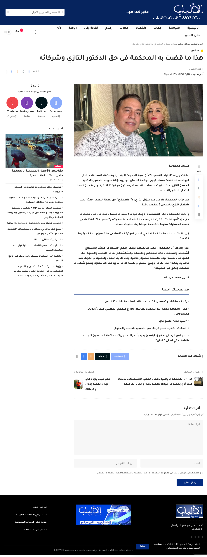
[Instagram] (68, 11)
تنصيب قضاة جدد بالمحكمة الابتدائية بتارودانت (34, 222)
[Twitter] (74, 11)
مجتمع (195, 51)
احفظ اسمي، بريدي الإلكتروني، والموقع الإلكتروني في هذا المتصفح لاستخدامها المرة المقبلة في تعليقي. (148, 474)
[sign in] (29, 32)
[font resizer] (17, 31)
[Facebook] (77, 11)
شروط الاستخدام (176, 548)
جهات (58, 166)
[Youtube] (12, 106)
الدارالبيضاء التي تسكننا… (46, 239)
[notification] (23, 32)
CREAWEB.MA (61, 552)
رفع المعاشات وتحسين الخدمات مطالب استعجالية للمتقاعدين (146, 301)
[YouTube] (71, 11)
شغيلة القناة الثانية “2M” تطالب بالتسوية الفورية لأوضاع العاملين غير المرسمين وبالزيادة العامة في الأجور (35, 212)
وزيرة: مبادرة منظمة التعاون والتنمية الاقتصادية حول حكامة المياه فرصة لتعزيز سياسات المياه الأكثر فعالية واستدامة (38, 270)
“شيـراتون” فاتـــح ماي (173, 321)
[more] (36, 32)
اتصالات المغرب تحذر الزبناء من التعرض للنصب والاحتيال (150, 328)
